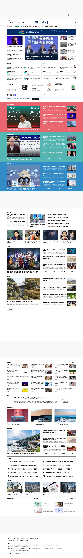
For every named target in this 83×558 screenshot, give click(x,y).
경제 (30, 26)
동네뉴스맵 (48, 188)
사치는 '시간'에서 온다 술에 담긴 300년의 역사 (20, 301)
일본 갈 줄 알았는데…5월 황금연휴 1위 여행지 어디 (37, 225)
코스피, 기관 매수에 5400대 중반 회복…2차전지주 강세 (54, 107)
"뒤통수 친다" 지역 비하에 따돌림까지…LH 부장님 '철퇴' (58, 469)
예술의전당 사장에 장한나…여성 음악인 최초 (14, 241)
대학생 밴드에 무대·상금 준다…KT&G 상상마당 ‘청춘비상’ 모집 (65, 389)
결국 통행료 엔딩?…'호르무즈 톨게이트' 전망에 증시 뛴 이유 (54, 137)
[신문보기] (7, 22)
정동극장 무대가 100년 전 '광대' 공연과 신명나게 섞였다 (22, 272)
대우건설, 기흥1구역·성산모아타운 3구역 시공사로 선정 (17, 377)
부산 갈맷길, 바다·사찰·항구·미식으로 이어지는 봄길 (21, 453)
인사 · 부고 (72, 498)
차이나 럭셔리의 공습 (14, 424)
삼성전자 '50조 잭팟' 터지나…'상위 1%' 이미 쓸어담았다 (23, 129)
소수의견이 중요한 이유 (47, 78)
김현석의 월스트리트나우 (11, 71)
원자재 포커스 (26, 66)
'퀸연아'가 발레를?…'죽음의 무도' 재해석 (50, 241)
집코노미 (22, 26)
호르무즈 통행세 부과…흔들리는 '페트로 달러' (66, 68)
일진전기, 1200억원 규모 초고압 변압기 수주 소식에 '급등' (54, 122)
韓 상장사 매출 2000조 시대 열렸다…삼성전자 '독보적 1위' (14, 55)
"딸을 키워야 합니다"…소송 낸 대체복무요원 (58, 226)
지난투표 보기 (65, 401)
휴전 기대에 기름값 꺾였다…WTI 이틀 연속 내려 (32, 79)
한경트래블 (9, 428)
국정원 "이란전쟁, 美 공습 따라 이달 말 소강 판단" (72, 44)
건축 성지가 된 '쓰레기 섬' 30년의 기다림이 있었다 (54, 287)
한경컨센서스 (49, 129)
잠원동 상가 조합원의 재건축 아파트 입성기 (32, 493)
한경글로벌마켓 (16, 26)
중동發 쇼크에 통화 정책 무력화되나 (49, 67)
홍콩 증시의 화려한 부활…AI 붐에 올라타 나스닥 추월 (14, 51)
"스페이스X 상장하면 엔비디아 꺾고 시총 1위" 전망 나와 (54, 115)
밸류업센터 (70, 188)
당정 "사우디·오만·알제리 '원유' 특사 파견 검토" (39, 56)
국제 (36, 26)
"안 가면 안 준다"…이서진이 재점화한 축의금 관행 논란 (29, 398)
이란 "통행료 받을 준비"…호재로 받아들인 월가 (15, 73)
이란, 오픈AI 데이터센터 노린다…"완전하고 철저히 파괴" (13, 383)
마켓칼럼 (25, 71)
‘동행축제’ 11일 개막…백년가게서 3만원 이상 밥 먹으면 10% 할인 (37, 372)
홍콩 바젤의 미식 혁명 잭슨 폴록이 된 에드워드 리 (54, 302)
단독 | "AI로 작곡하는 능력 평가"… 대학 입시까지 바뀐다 (54, 249)
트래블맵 (46, 453)
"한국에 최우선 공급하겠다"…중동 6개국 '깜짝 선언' (22, 462)
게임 (42, 26)
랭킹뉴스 (9, 458)
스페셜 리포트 (10, 407)
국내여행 (55, 453)
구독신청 (13, 538)
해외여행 (63, 453)
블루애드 (27, 538)
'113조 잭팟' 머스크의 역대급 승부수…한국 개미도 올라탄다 (59, 476)
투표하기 (65, 398)
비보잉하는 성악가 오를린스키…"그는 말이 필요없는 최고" (61, 377)
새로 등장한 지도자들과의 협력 (65, 73)
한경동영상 (9, 310)
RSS (33, 545)
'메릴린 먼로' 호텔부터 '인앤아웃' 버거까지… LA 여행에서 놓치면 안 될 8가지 (54, 431)
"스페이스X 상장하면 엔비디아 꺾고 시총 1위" (14, 47)
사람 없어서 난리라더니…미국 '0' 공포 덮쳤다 (58, 220)
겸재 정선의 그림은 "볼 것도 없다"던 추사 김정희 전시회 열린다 (54, 257)
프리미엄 (51, 26)
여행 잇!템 (71, 453)
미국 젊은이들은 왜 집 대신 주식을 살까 (67, 493)
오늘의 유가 (9, 66)
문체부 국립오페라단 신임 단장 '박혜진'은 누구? (61, 383)
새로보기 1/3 (73, 362)
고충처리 (18, 538)
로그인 (74, 22)
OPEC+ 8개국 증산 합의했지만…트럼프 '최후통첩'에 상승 (15, 68)
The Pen (9, 480)
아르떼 (8, 247)
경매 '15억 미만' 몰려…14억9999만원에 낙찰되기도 (54, 174)
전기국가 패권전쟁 (61, 424)
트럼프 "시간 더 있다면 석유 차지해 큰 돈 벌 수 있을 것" (54, 144)
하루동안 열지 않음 (70, 31)
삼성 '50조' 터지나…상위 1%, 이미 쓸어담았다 (58, 217)
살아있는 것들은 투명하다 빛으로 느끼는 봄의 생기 (54, 295)
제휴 (13, 545)
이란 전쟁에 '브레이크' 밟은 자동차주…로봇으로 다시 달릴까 (61, 365)
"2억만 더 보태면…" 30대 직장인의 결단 (57, 214)
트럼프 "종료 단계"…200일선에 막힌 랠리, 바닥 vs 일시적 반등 (14, 79)
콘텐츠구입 (16, 545)
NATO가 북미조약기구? (64, 78)
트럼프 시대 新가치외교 (47, 73)
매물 (59, 188)
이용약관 (37, 545)
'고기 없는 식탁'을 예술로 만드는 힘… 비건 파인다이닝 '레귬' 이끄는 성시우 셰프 (54, 439)
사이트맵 (25, 545)
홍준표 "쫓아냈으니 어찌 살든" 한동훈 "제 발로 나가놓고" (67, 241)
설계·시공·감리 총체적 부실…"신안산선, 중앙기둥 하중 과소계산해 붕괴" (54, 182)
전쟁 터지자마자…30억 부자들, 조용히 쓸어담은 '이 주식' (23, 465)
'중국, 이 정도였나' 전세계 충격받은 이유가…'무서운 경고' (14, 493)
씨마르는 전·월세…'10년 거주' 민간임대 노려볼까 (54, 167)
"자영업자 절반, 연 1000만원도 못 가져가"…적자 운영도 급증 (24, 476)
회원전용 (9, 64)
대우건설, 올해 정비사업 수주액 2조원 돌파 (37, 389)
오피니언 (26, 26)
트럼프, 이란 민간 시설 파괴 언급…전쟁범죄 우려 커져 (72, 58)
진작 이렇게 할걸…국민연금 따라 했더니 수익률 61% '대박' (23, 472)
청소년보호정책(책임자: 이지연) (53, 545)
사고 (75, 498)
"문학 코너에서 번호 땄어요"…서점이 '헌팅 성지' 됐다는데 (32, 241)
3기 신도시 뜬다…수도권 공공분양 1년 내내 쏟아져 (21, 189)
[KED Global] (19, 22)
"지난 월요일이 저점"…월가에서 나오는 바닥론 (20, 159)
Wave (39, 26)
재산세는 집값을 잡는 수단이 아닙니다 (50, 493)
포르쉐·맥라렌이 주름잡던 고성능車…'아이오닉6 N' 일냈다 (23, 469)
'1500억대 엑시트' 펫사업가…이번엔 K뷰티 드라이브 (13, 371)
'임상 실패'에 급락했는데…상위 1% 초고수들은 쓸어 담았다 (59, 462)
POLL (8, 395)
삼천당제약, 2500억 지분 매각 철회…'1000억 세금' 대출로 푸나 (14, 365)
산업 (33, 26)
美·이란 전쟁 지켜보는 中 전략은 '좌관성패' (52, 152)
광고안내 (22, 538)
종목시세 (59, 158)
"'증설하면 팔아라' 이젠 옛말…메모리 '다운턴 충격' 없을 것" (14, 59)
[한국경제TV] (11, 22)
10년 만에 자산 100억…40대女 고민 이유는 (16, 222)
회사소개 (9, 538)
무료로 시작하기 (35, 99)
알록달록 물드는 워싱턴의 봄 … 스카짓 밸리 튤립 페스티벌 (54, 446)
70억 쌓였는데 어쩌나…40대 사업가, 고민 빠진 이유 (57, 472)
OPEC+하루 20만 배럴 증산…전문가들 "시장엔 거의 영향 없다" (32, 68)
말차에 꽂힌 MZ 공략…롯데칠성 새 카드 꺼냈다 (61, 371)
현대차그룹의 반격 (37, 424)
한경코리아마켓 (9, 26)
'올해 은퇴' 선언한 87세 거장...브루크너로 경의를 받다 (54, 265)
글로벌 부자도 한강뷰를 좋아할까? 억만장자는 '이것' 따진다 (54, 279)
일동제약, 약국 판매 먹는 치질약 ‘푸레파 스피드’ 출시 (13, 389)
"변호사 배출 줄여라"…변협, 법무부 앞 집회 (37, 365)
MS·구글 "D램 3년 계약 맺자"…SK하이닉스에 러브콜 (57, 465)
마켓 (70, 129)
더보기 (56, 26)
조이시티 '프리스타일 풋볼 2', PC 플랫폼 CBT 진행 (37, 377)
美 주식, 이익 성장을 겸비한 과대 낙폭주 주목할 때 (32, 73)
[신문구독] (23, 22)
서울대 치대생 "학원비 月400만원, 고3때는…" (16, 215)
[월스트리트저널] (15, 22)
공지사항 (36, 498)
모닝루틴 (46, 26)
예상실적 (48, 158)
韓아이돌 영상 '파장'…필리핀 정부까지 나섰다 (58, 223)
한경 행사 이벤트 (10, 498)
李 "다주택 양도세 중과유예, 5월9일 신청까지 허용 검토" (72, 38)
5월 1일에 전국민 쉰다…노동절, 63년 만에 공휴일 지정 (72, 51)
